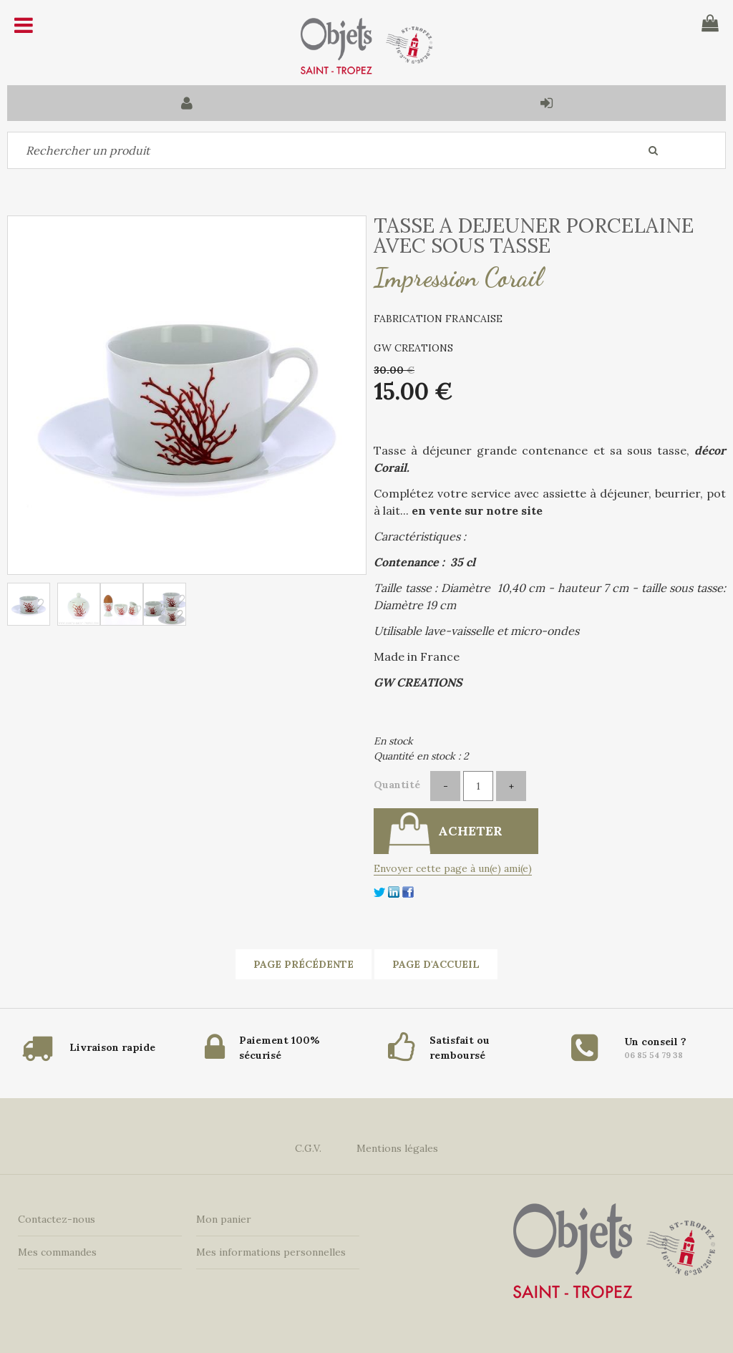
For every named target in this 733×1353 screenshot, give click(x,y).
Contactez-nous (56, 1219)
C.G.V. (308, 1148)
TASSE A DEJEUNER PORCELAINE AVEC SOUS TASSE (534, 235)
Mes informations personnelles (271, 1252)
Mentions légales (397, 1148)
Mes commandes (57, 1252)
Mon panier (223, 1219)
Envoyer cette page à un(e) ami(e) (453, 868)
